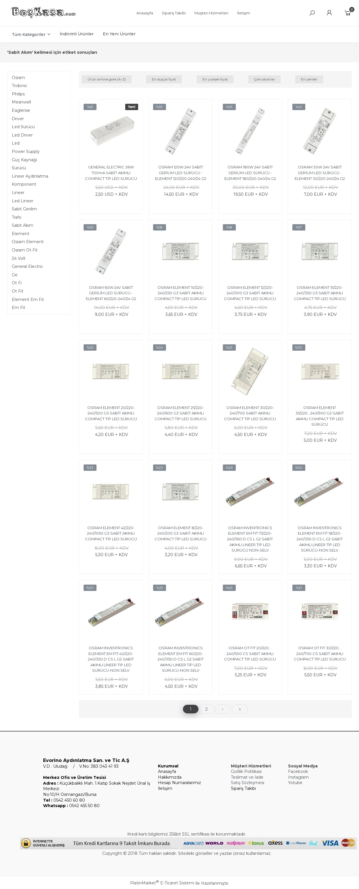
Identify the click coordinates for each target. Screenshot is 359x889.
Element (20, 233)
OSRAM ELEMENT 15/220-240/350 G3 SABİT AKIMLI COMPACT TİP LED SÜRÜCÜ (320, 293)
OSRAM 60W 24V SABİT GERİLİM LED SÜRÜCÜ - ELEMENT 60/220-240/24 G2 (111, 293)
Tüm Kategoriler (28, 34)
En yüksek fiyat (215, 79)
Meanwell (21, 102)
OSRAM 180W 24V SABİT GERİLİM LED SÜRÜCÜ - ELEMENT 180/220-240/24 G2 (250, 173)
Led (16, 143)
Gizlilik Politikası (246, 771)
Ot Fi (17, 282)
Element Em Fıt (28, 299)
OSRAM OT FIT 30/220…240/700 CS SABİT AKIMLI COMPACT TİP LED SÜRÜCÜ (320, 653)
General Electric (27, 266)
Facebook (298, 771)
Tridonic (19, 85)
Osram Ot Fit (25, 250)
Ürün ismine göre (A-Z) (107, 79)
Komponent (24, 184)
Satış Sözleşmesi (247, 782)
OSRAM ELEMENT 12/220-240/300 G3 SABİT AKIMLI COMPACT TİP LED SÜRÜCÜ (250, 293)
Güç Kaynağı (24, 159)
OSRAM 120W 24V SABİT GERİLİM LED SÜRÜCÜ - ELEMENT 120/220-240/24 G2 (180, 173)
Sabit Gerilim (24, 209)
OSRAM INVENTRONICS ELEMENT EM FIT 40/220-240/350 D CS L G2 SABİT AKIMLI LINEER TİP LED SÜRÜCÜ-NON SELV (111, 659)
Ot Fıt (17, 291)
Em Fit (18, 307)
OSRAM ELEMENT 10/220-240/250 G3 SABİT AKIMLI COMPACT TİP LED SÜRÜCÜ (180, 293)
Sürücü (19, 167)
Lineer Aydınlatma (30, 176)
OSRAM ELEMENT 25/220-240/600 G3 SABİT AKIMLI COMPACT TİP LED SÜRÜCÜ (180, 413)
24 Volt (19, 258)
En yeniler (309, 79)
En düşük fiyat (164, 79)
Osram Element (28, 241)
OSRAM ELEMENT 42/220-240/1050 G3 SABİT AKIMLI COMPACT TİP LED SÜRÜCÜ (111, 533)
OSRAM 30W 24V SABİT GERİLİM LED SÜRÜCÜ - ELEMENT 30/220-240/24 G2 (320, 173)
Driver (18, 118)
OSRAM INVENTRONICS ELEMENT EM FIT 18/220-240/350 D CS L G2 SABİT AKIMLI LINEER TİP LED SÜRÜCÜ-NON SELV (320, 538)
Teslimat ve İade (247, 777)
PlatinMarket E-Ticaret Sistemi (162, 883)
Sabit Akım (22, 225)
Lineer (18, 192)
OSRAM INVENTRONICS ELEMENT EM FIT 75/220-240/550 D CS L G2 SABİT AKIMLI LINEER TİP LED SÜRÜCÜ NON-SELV (250, 538)
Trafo (17, 217)
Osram (18, 77)
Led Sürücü (23, 126)
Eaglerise (21, 110)
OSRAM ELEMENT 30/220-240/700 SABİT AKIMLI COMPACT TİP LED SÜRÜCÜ (250, 413)
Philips (18, 94)
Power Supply (26, 151)
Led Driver (22, 135)
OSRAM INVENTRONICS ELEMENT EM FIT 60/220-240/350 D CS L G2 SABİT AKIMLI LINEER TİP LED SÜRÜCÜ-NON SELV (181, 659)
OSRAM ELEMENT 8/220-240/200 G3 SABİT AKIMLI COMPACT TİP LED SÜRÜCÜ (180, 533)
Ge (15, 274)
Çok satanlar (264, 79)
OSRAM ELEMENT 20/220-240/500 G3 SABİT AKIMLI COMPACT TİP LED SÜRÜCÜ (111, 413)
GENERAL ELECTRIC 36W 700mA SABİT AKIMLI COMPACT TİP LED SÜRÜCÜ (111, 173)
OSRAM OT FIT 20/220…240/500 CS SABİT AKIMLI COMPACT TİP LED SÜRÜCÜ (250, 653)
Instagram (298, 777)
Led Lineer (22, 200)
